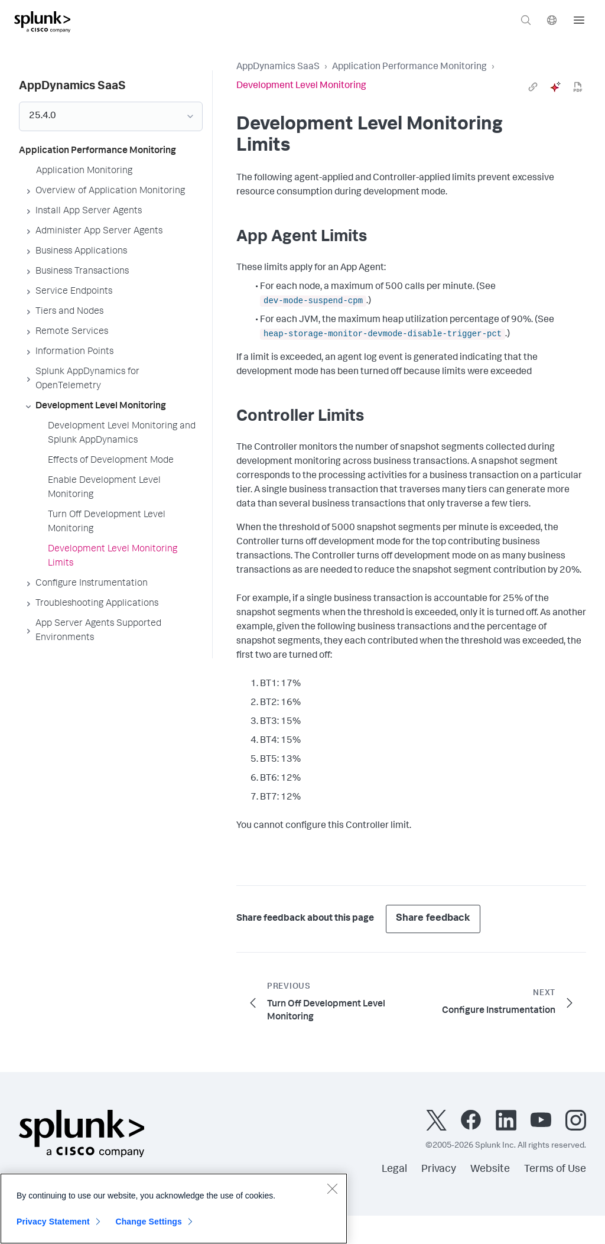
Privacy (438, 1169)
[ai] (555, 87)
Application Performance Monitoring (409, 67)
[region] (173, 1208)
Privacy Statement (53, 1221)
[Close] (332, 1188)
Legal (394, 1169)
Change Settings (148, 1221)
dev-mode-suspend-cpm (313, 301)
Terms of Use (555, 1169)
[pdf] (578, 87)
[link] (533, 87)
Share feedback (433, 919)
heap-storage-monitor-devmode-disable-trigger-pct (383, 334)
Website (490, 1169)
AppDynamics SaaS (278, 67)
